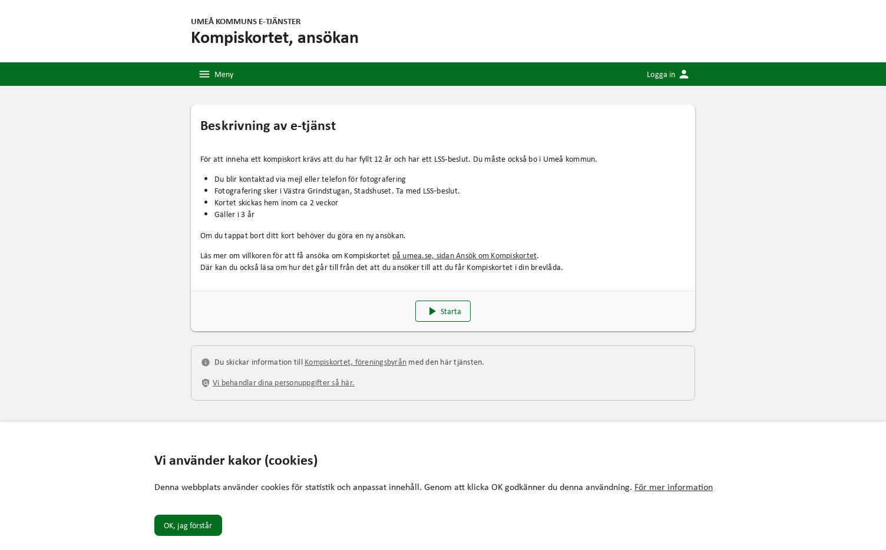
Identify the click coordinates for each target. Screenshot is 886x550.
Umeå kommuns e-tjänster (245, 20)
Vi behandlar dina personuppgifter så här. (284, 382)
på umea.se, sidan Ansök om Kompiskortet (464, 255)
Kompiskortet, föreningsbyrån (355, 361)
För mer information (673, 486)
